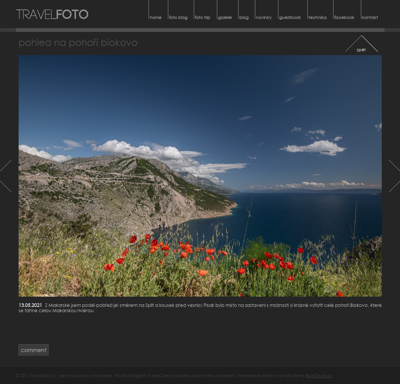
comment (33, 350)
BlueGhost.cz (319, 375)
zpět (361, 49)
